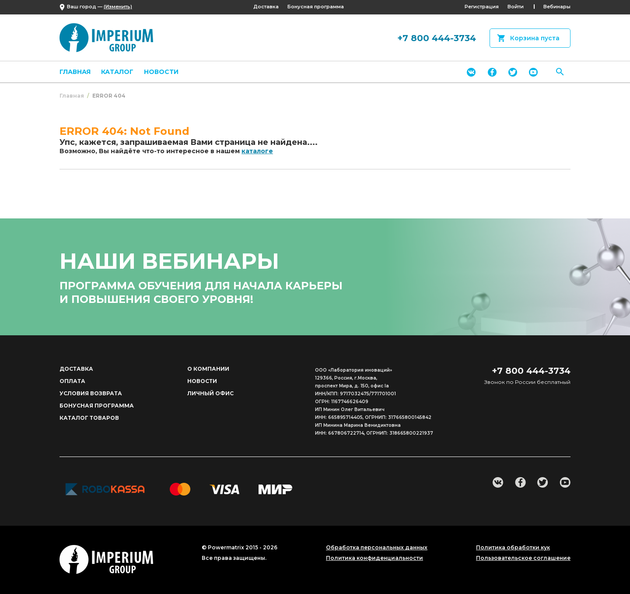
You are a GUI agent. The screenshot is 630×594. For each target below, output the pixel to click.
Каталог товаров (89, 418)
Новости (161, 72)
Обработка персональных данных (376, 547)
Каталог (117, 72)
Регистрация (482, 7)
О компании (208, 369)
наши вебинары (169, 261)
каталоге (257, 151)
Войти (516, 7)
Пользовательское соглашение (523, 558)
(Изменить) (118, 7)
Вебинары (556, 7)
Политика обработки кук (513, 547)
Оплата (72, 381)
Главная (75, 72)
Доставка (266, 7)
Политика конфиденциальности (374, 558)
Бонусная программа (315, 7)
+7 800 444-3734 (436, 38)
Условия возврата (91, 393)
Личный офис (210, 393)
